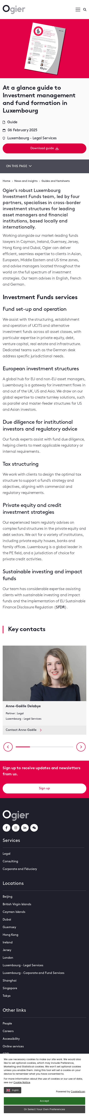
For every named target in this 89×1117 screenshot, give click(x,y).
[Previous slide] (8, 746)
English (12, 1090)
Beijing (7, 896)
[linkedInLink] (25, 828)
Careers (8, 1031)
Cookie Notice (21, 1082)
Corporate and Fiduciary (20, 869)
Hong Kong (10, 935)
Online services (13, 1046)
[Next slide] (81, 746)
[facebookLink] (6, 828)
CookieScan (78, 1091)
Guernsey (9, 927)
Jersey (7, 950)
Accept (44, 1101)
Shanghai (9, 980)
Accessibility (11, 1038)
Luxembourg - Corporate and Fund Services (33, 973)
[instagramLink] (16, 828)
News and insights (26, 181)
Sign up (44, 788)
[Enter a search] (84, 9)
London (8, 957)
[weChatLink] (34, 828)
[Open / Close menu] (78, 9)
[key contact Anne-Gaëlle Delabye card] (44, 686)
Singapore (10, 988)
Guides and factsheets (56, 181)
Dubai (7, 919)
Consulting (10, 861)
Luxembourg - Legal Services (23, 965)
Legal (6, 853)
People (7, 1023)
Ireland (8, 942)
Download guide (44, 148)
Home (6, 181)
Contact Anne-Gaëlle (24, 730)
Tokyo (7, 996)
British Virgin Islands (17, 904)
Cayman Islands (14, 912)
